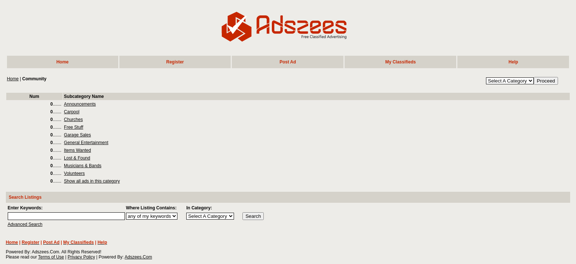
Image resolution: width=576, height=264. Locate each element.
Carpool (71, 111)
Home (13, 78)
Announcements (80, 104)
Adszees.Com (138, 257)
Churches (73, 119)
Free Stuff (73, 127)
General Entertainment (86, 142)
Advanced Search (25, 224)
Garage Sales (77, 135)
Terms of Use (51, 257)
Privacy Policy (81, 257)
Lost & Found (77, 158)
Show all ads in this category (92, 181)
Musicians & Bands (82, 165)
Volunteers (74, 173)
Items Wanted (77, 150)
